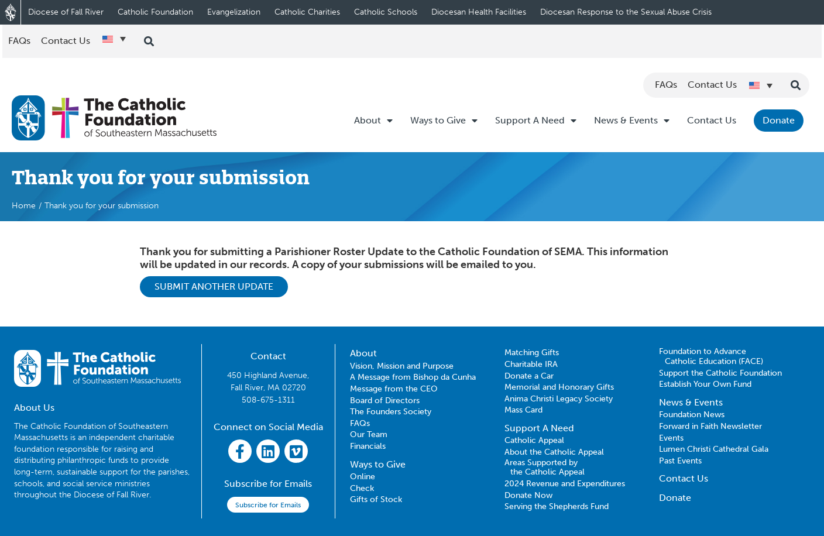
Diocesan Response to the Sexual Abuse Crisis (626, 12)
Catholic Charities (307, 12)
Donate (779, 120)
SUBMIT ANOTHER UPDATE (213, 286)
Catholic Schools (385, 12)
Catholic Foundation (155, 12)
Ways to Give (444, 120)
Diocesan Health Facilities (478, 12)
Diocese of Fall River (66, 12)
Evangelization (233, 12)
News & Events (632, 120)
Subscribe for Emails (268, 505)
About (373, 120)
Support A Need (535, 120)
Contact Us (711, 120)
